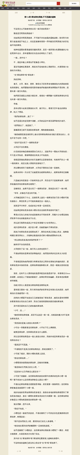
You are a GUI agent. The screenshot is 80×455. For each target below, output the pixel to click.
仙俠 (28, 8)
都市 (34, 8)
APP (70, 8)
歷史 (49, 8)
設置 (16, 12)
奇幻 (18, 8)
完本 (65, 8)
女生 (8, 8)
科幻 (54, 8)
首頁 (2, 8)
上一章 (32, 12)
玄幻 (13, 8)
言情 (39, 8)
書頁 (63, 12)
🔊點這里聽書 (40, 23)
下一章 (48, 12)
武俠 (23, 8)
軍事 (44, 8)
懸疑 (60, 8)
